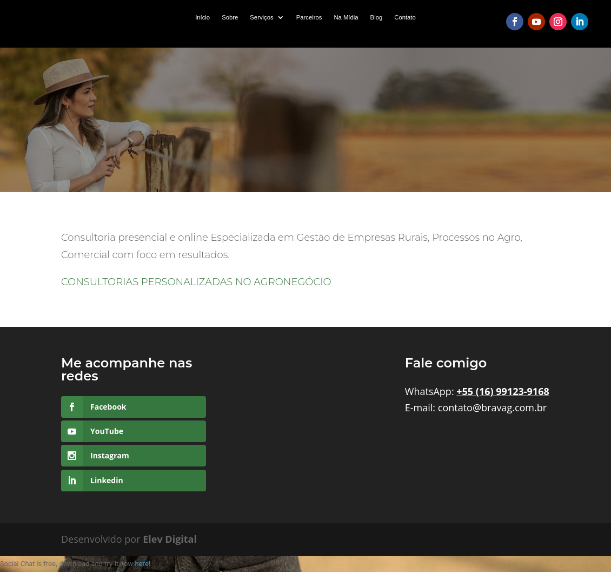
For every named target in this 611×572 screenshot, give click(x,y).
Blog (376, 17)
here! (142, 564)
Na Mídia (346, 17)
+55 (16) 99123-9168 (502, 391)
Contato (405, 17)
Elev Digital (170, 538)
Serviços (261, 17)
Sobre (230, 17)
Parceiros (309, 17)
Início (202, 17)
